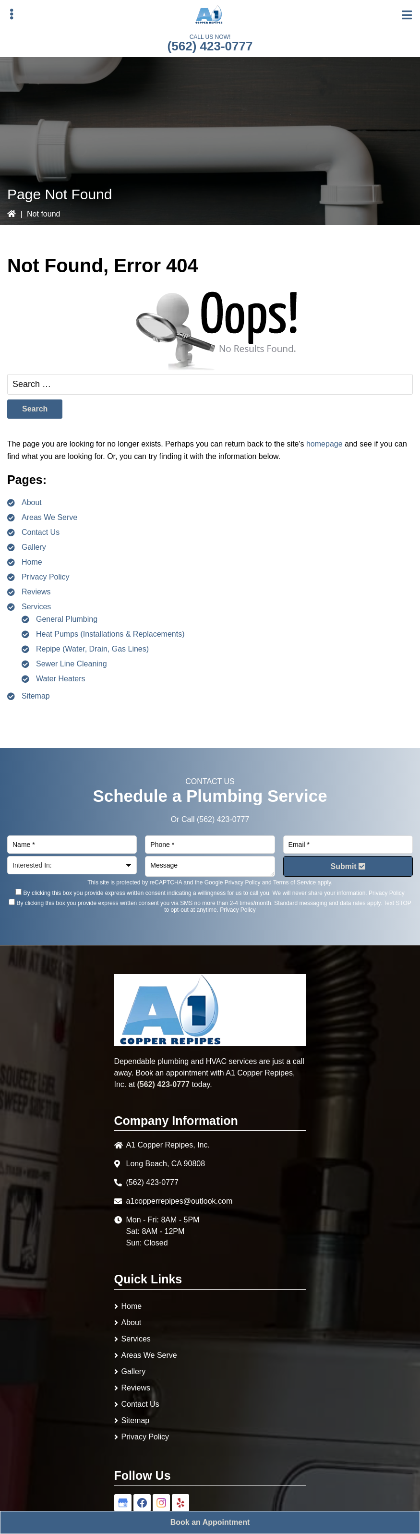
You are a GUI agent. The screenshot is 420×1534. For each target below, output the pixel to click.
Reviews (36, 592)
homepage (324, 444)
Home (32, 562)
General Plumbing (66, 619)
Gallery (34, 547)
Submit (347, 866)
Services (36, 607)
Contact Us (41, 532)
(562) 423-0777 (210, 46)
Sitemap (36, 696)
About (32, 502)
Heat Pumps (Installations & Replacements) (110, 634)
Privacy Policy (46, 577)
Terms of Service (294, 882)
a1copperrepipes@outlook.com (179, 1201)
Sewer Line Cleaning (71, 664)
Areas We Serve (49, 517)
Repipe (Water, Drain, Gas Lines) (92, 649)
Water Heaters (60, 679)
